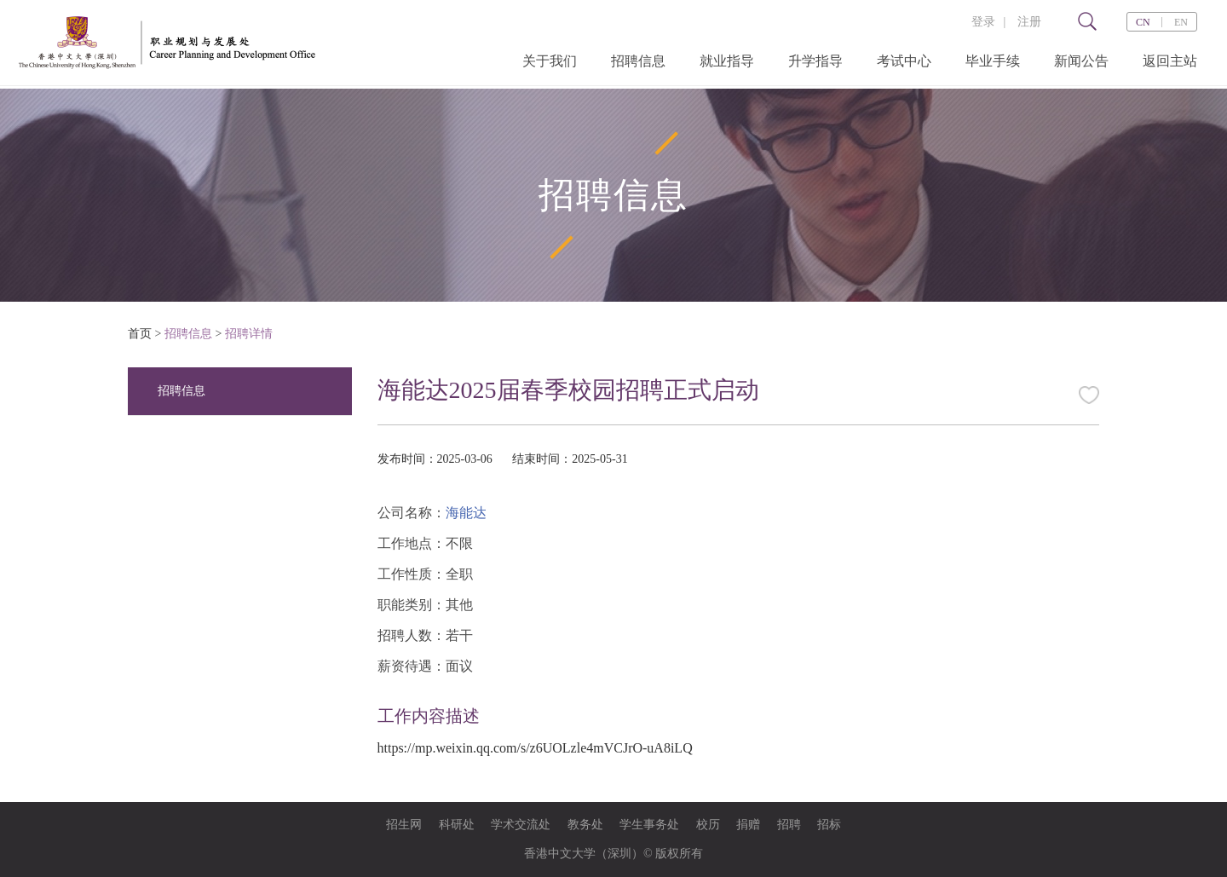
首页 (140, 333)
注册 (1029, 21)
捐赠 (748, 824)
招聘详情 (249, 333)
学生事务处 (649, 824)
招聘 (789, 824)
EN (1181, 22)
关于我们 (549, 61)
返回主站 (1170, 61)
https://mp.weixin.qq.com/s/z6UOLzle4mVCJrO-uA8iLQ (535, 748)
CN (1143, 22)
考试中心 (904, 61)
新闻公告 (1081, 61)
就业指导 (727, 61)
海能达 (466, 512)
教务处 (585, 824)
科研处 (457, 824)
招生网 (404, 824)
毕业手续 (992, 61)
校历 (708, 824)
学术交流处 (520, 824)
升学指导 (815, 61)
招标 (829, 824)
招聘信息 (638, 61)
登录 (983, 21)
